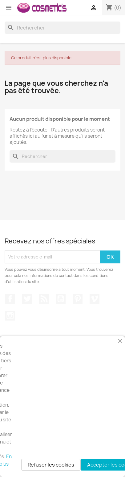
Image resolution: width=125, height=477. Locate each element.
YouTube (61, 299)
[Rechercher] (62, 28)
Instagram (10, 316)
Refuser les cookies (51, 464)
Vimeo (94, 299)
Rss (44, 299)
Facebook (10, 299)
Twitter (27, 299)
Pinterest (78, 299)
